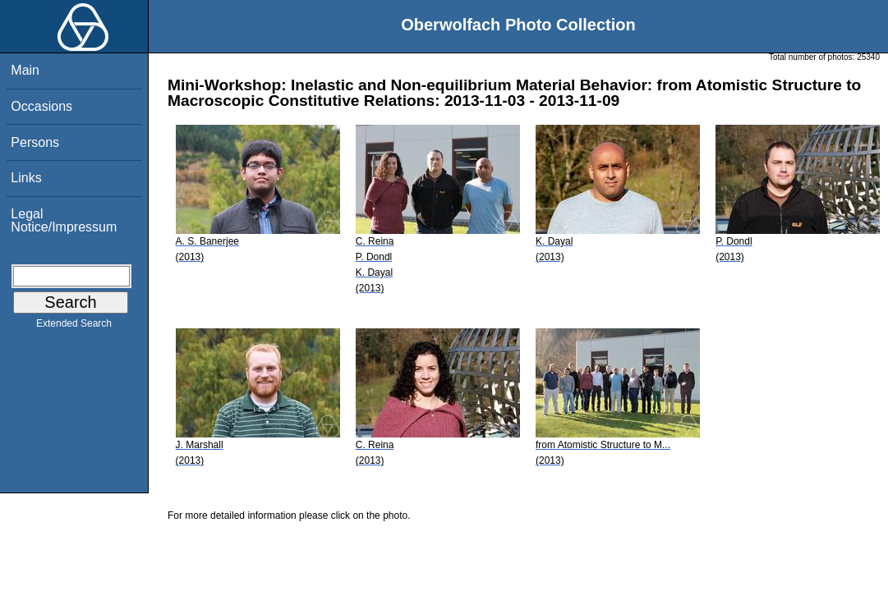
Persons (35, 142)
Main (25, 70)
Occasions (41, 106)
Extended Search (74, 327)
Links (26, 178)
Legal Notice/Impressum (64, 220)
